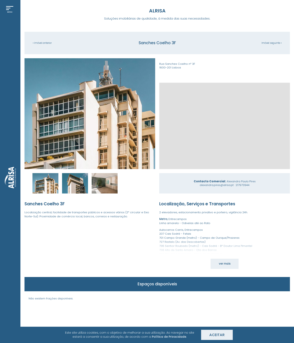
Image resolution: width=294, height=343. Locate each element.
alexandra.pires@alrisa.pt (217, 185)
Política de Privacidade (169, 337)
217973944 (242, 185)
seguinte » (272, 43)
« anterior (42, 43)
